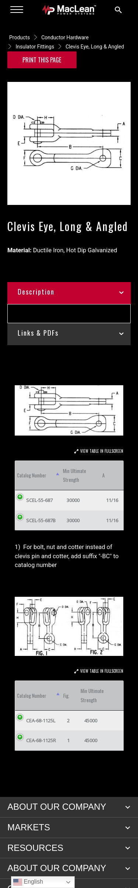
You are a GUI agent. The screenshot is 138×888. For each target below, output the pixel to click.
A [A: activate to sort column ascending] (103, 475)
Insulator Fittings (34, 47)
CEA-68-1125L (40, 720)
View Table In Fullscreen (101, 451)
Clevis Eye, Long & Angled (95, 47)
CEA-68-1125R (41, 740)
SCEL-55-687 (39, 500)
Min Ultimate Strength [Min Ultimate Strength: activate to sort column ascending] (74, 475)
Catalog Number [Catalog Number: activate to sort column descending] (31, 475)
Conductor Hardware (65, 37)
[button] (127, 807)
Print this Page (41, 59)
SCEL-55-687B (41, 520)
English (28, 882)
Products (19, 37)
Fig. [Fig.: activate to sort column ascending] (66, 695)
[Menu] (16, 10)
